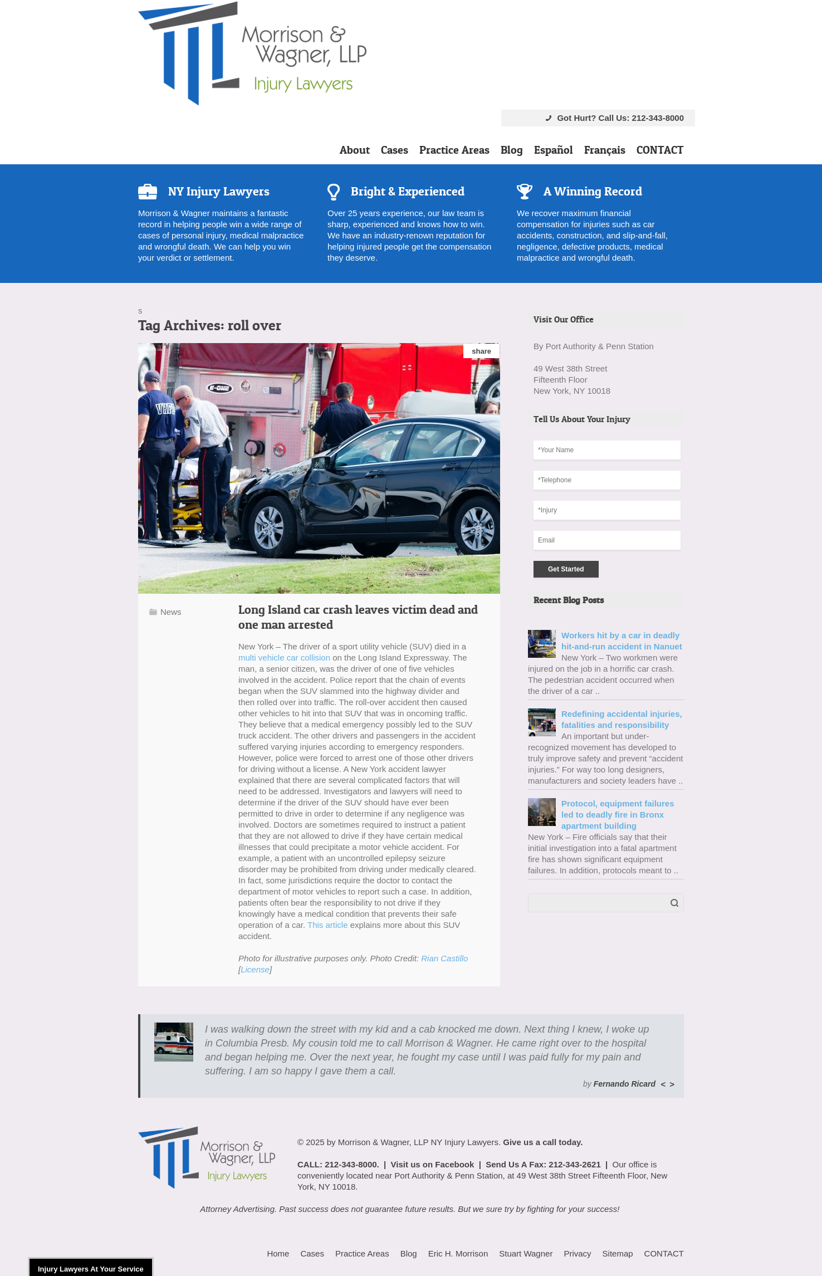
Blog (512, 150)
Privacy (577, 1253)
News (171, 612)
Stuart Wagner (525, 1253)
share (481, 351)
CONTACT (660, 150)
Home (278, 1253)
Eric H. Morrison (458, 1253)
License (255, 969)
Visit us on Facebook (432, 1164)
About (355, 150)
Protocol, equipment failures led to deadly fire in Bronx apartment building (617, 814)
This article (327, 925)
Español (553, 150)
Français (604, 150)
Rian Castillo (444, 958)
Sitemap (618, 1253)
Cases (394, 150)
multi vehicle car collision (284, 657)
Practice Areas (454, 150)
